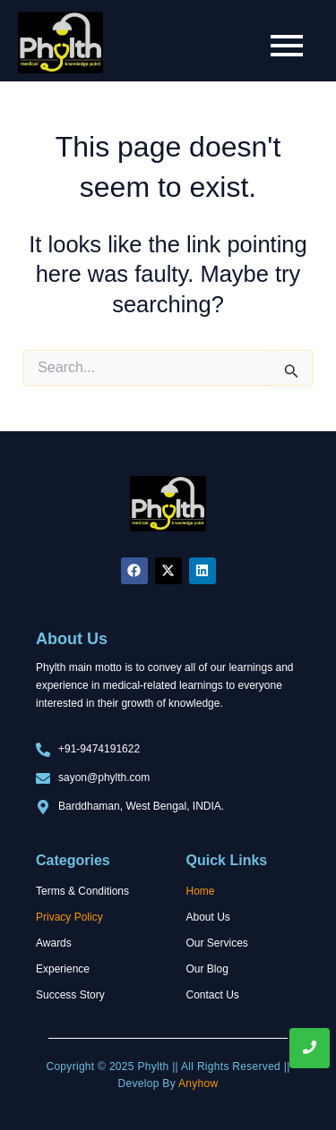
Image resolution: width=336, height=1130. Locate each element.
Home (200, 891)
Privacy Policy (69, 917)
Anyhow (198, 1083)
